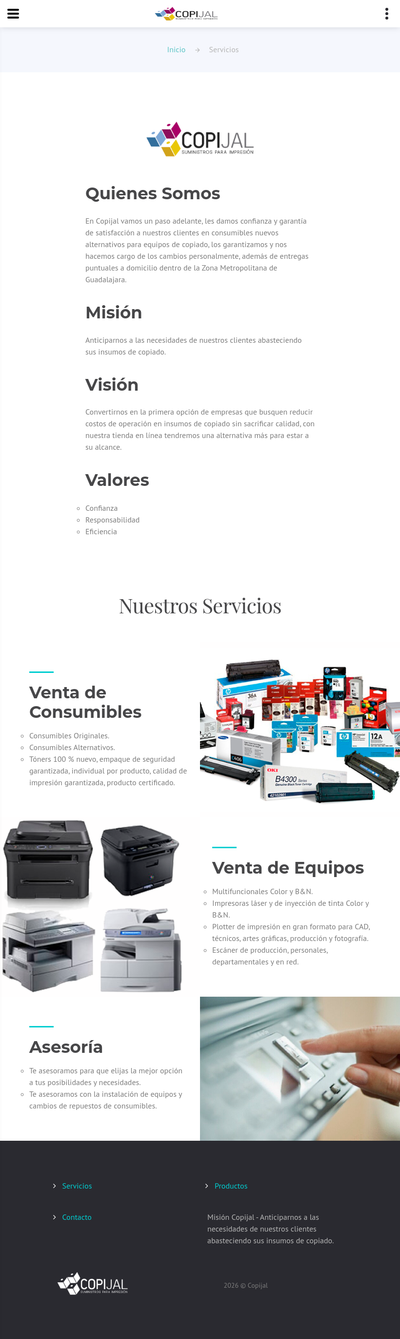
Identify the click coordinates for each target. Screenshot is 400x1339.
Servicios (77, 1186)
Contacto (77, 1217)
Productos (231, 1186)
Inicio (176, 49)
